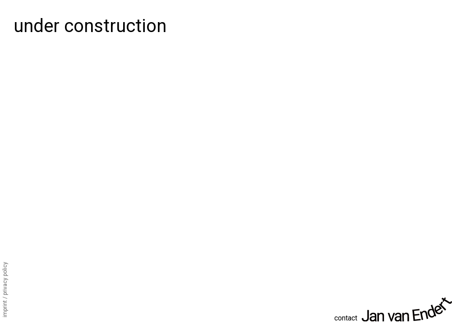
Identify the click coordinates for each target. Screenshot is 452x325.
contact (345, 318)
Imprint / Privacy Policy (5, 289)
